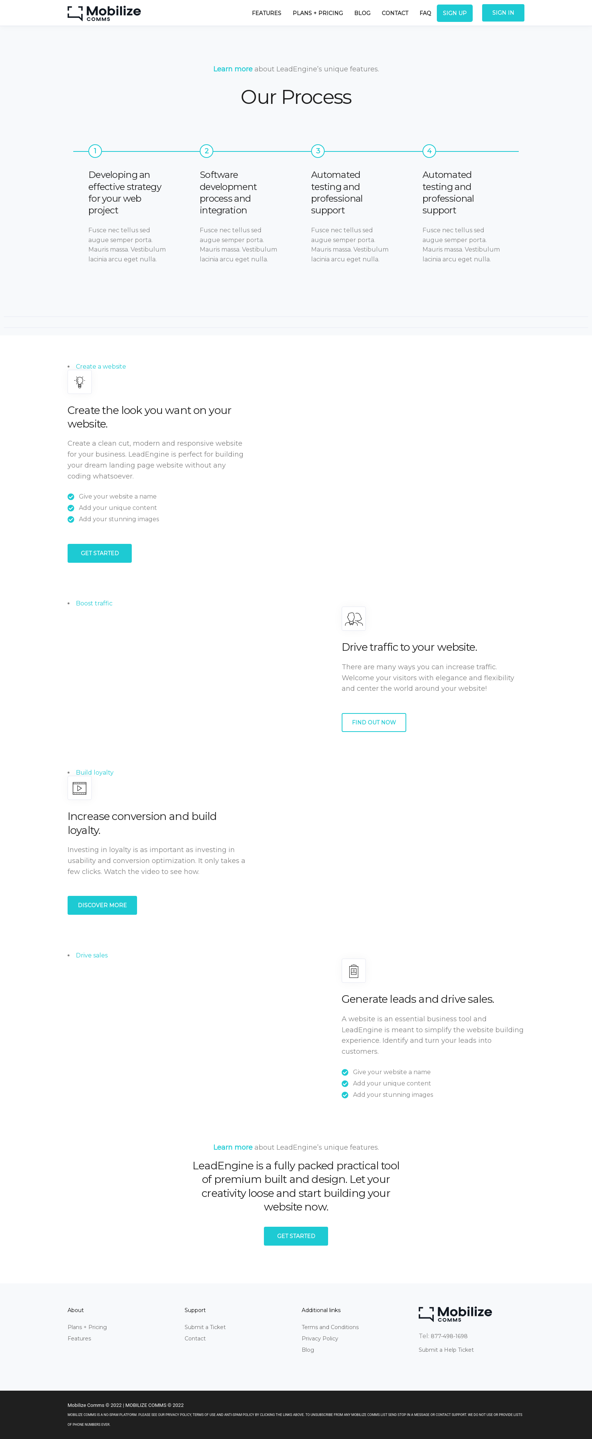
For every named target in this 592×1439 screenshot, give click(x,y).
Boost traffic (94, 603)
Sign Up (455, 13)
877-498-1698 (449, 1336)
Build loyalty (95, 772)
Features (266, 13)
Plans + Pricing (318, 13)
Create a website (101, 366)
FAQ (425, 13)
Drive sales (92, 955)
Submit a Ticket (205, 1327)
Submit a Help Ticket (446, 1349)
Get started (100, 553)
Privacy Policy (320, 1338)
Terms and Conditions (330, 1327)
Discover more (102, 905)
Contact (395, 13)
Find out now (374, 722)
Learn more (233, 69)
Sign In (503, 12)
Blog (362, 13)
